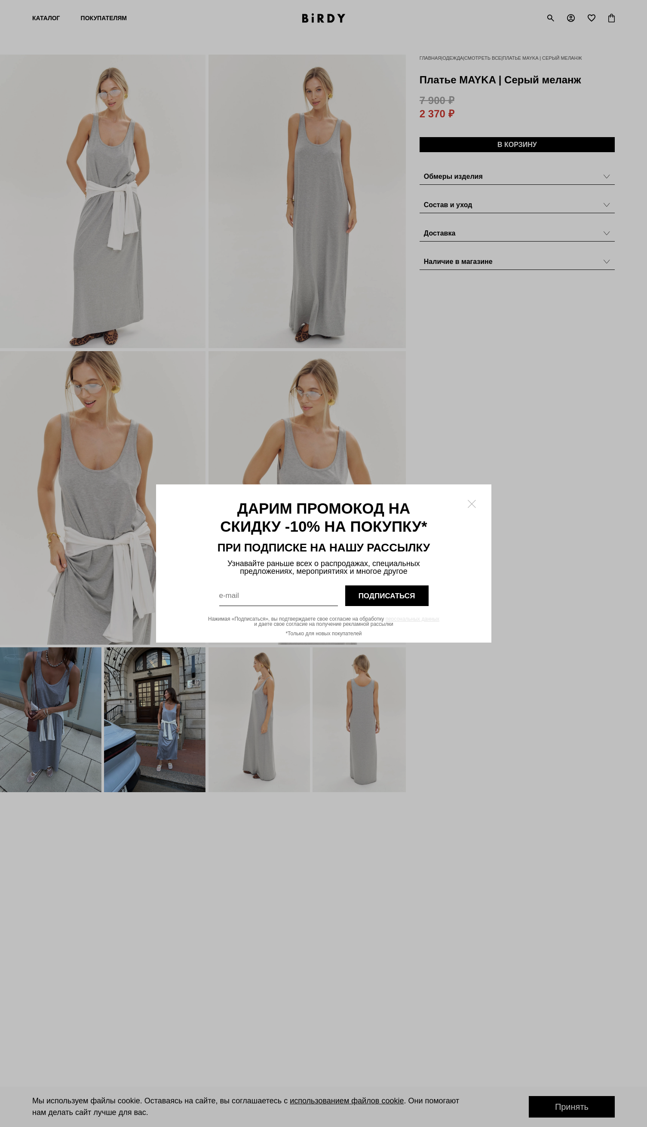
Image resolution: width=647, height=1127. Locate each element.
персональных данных (412, 619)
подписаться (386, 596)
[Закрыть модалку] (472, 504)
